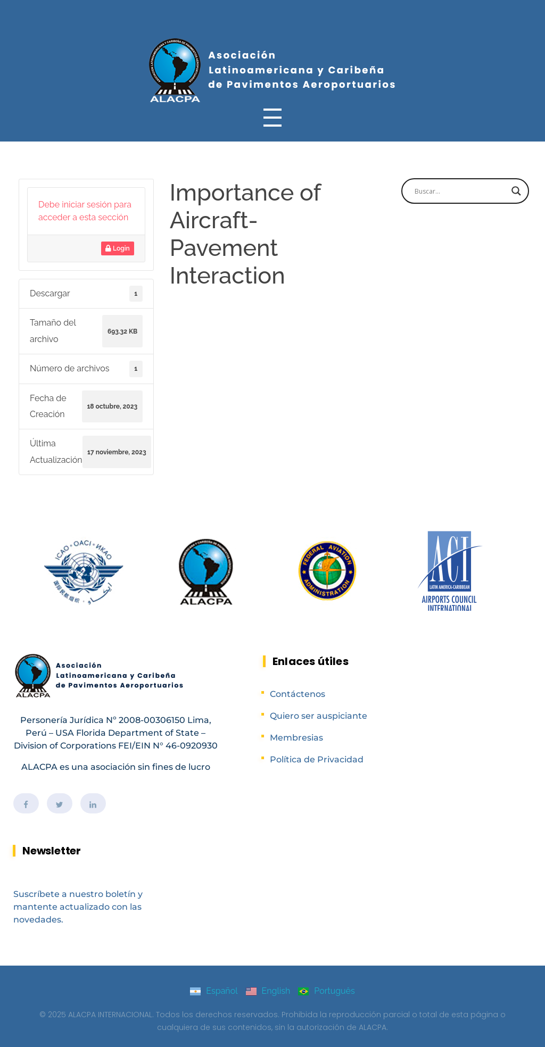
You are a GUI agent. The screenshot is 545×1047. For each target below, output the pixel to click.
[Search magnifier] (516, 191)
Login (117, 248)
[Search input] (460, 191)
